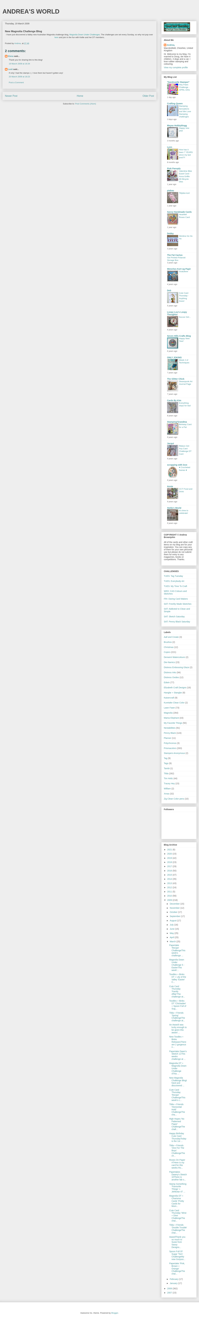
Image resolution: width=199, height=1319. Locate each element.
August (173, 920)
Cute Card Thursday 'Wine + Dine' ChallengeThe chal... (178, 1215)
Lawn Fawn (169, 707)
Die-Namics (169, 662)
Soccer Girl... (185, 317)
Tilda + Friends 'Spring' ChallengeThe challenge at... (177, 1017)
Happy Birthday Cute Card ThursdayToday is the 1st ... (177, 1137)
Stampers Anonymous (174, 753)
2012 (170, 887)
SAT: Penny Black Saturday (177, 621)
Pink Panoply (174, 168)
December (175, 904)
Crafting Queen (175, 103)
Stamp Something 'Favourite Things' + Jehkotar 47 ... (177, 1188)
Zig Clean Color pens (174, 798)
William (167, 788)
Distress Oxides (171, 677)
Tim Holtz (168, 778)
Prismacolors (170, 748)
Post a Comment (16, 82)
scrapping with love (177, 465)
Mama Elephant (171, 718)
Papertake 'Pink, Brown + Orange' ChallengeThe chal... (177, 1268)
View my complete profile (176, 67)
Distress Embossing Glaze (176, 667)
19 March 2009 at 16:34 (19, 64)
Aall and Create (171, 637)
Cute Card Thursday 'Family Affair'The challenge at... (177, 991)
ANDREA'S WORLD (31, 11)
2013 (170, 883)
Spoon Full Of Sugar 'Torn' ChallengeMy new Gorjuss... (177, 1255)
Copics (167, 652)
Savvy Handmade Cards (179, 212)
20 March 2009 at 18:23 (19, 76)
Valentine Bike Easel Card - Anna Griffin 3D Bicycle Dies (185, 176)
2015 (170, 875)
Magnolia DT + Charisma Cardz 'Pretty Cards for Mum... (176, 1201)
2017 (170, 866)
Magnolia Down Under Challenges (84, 34)
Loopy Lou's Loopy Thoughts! (177, 313)
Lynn (169, 147)
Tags (166, 763)
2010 (170, 896)
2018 (170, 862)
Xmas (166, 793)
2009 (170, 900)
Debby (170, 233)
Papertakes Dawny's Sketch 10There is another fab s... (178, 1176)
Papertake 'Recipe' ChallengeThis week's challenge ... (177, 950)
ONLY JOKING (174, 357)
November (175, 908)
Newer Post (11, 96)
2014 (170, 879)
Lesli (10, 69)
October (174, 912)
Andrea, (171, 45)
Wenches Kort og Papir (179, 269)
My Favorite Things (173, 723)
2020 (170, 853)
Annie (170, 486)
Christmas (169, 647)
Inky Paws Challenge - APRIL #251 (184, 87)
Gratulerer (183, 271)
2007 (170, 1292)
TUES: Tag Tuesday (173, 576)
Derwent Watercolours (174, 657)
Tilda (166, 773)
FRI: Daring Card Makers (176, 599)
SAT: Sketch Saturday (174, 616)
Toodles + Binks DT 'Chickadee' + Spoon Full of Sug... (177, 1005)
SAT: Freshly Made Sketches (177, 604)
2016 (170, 870)
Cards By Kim (174, 400)
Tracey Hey (169, 783)
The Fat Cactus (174, 255)
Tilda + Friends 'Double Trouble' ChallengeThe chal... (178, 1229)
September (175, 916)
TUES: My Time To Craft (175, 586)
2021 (170, 849)
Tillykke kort (184, 193)
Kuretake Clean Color (174, 702)
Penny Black (170, 733)
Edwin (167, 682)
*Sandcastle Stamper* (178, 82)
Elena (10, 56)
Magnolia (168, 713)
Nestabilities (169, 728)
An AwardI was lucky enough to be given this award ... (178, 1028)
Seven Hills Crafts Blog (179, 336)
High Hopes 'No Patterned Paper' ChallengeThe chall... (177, 1124)
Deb (169, 290)
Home (80, 96)
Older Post (148, 96)
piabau (170, 190)
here (56, 37)
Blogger (114, 1313)
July (172, 924)
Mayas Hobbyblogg (177, 125)
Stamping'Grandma (177, 422)
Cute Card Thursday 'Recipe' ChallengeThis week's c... (177, 1095)
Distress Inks (170, 672)
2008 (170, 1288)
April (172, 937)
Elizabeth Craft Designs (175, 687)
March (173, 941)
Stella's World (174, 508)
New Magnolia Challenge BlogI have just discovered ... (178, 1082)
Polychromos (170, 743)
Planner (167, 738)
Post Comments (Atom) (85, 104)
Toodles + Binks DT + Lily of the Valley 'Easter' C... (177, 978)
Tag (165, 758)
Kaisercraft (169, 697)
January (174, 1283)
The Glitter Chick (175, 379)
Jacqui (170, 443)
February (174, 1279)
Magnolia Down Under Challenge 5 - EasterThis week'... (176, 964)
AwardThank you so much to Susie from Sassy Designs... (177, 1242)
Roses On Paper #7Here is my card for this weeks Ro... (177, 1164)
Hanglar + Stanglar (173, 692)
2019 (170, 858)
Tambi (167, 768)
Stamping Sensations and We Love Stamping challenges (185, 111)
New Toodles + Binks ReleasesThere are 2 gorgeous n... (177, 1041)
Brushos (168, 642)
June (172, 929)
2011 (170, 891)
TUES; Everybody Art (174, 581)
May (172, 933)
